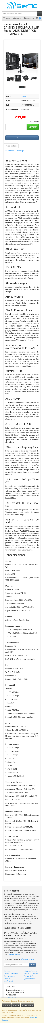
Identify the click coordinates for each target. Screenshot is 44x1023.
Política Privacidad (11, 974)
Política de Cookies (31, 974)
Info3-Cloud (8, 981)
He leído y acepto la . (20, 959)
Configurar (6, 1005)
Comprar (33, 127)
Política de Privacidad (15, 954)
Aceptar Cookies (27, 1005)
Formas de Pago (30, 976)
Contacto (29, 18)
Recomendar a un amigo (15, 151)
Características (11, 146)
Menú (6, 18)
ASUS (23, 96)
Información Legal (30, 971)
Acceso (16, 18)
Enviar (32, 965)
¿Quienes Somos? (30, 979)
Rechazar (16, 1005)
